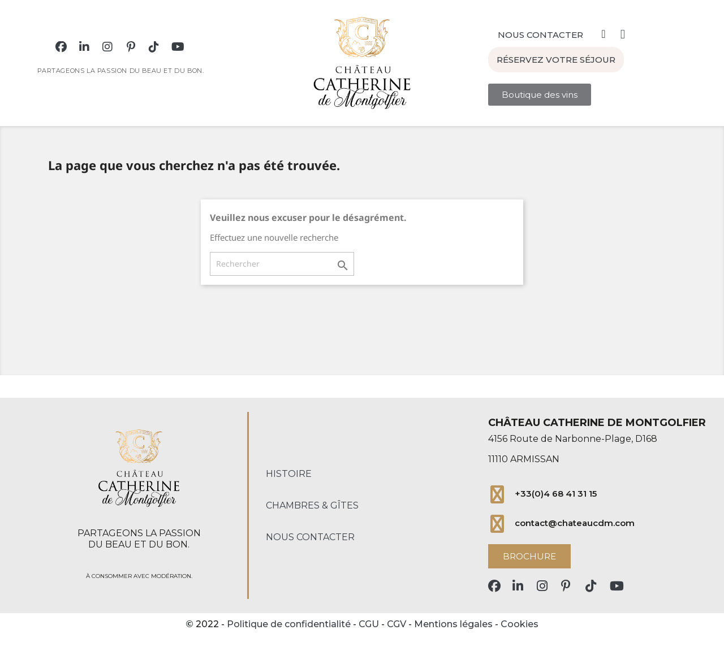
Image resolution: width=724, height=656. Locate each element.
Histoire (289, 473)
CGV (396, 624)
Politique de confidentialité (289, 624)
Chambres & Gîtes (312, 505)
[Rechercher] (282, 264)
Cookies (519, 624)
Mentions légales (453, 624)
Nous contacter (310, 537)
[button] (540, 30)
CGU (369, 624)
